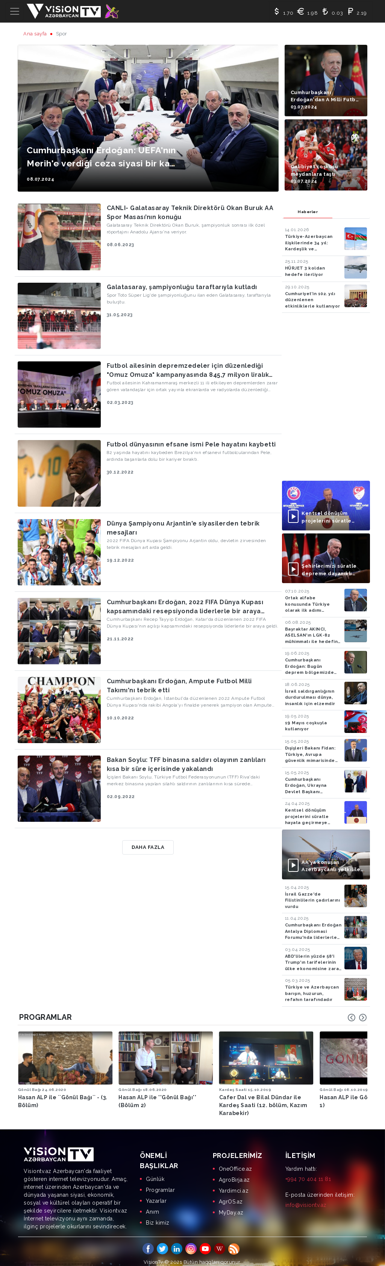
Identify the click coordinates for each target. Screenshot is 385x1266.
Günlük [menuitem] (155, 1173)
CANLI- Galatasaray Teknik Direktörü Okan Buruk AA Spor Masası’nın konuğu (190, 212)
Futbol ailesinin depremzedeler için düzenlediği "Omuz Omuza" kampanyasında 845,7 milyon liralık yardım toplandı (188, 370)
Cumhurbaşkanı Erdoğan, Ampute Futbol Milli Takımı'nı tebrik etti (179, 686)
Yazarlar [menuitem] (156, 1194)
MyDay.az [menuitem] (231, 1206)
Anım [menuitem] (152, 1205)
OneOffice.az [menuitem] (235, 1162)
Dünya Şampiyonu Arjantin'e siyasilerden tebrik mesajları (183, 528)
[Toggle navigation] (15, 11)
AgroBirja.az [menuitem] (234, 1173)
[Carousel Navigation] (357, 1017)
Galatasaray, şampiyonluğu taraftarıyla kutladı (182, 287)
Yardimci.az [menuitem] (234, 1184)
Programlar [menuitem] (160, 1184)
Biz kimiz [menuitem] (158, 1216)
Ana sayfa (35, 34)
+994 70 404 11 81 (308, 1173)
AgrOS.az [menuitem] (231, 1195)
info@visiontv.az (306, 1199)
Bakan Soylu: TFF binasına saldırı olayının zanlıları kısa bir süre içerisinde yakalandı (186, 764)
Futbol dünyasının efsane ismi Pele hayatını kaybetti (191, 444)
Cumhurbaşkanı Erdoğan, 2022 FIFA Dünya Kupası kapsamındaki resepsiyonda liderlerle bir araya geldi (185, 607)
